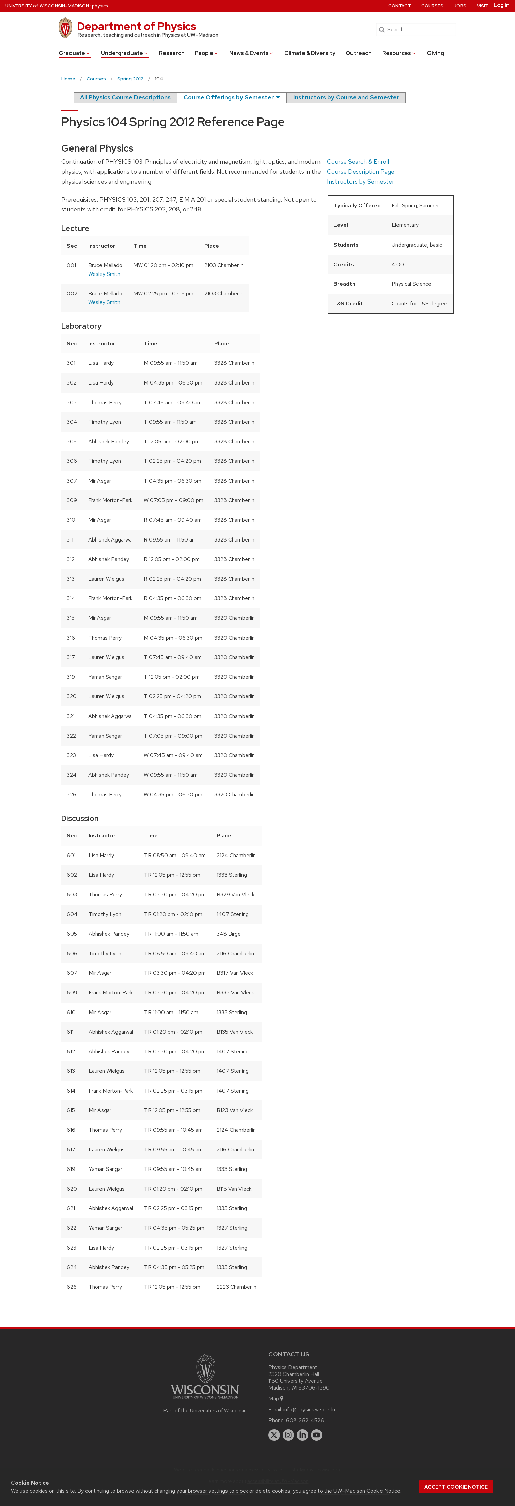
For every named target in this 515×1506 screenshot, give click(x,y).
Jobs (460, 6)
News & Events (251, 53)
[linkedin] (302, 1435)
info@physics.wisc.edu (309, 1409)
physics (100, 6)
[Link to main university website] (205, 1399)
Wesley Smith (104, 274)
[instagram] (288, 1435)
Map (276, 1398)
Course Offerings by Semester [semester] (229, 97)
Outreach (359, 53)
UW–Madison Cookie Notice (366, 1490)
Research (172, 53)
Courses (432, 6)
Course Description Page (360, 171)
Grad (75, 53)
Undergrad (125, 53)
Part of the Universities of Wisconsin (205, 1410)
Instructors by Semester (360, 181)
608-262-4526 (305, 1420)
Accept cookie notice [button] (456, 1487)
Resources (399, 53)
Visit (482, 6)
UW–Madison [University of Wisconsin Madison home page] (47, 6)
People (207, 53)
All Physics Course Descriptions (125, 97)
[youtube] (317, 1435)
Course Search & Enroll (358, 162)
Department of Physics (136, 26)
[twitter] (274, 1435)
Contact (399, 6)
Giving (435, 53)
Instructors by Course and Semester (346, 97)
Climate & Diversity (309, 53)
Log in (502, 5)
